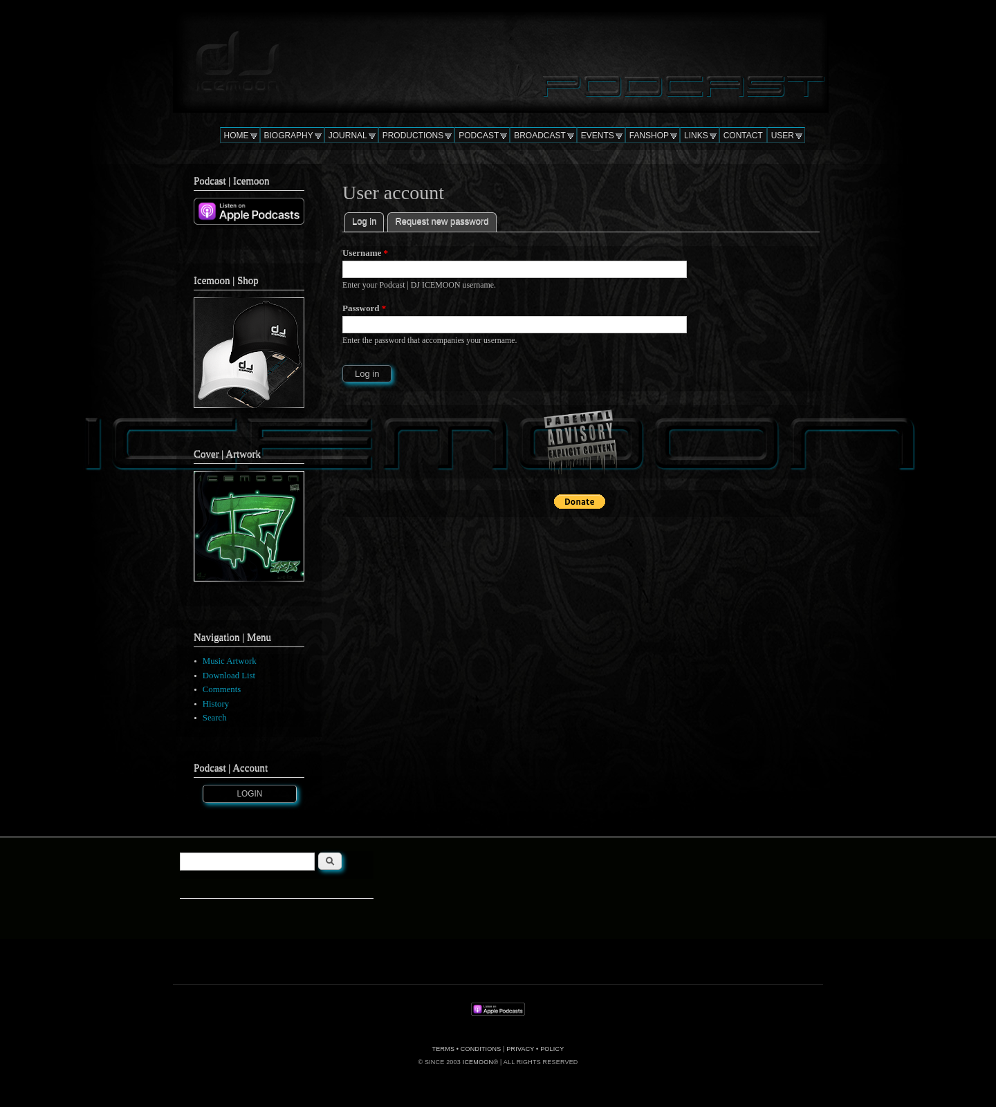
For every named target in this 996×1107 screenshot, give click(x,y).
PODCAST (479, 135)
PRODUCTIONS (413, 135)
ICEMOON (478, 1062)
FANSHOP (649, 135)
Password (364, 308)
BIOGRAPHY (288, 135)
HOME (236, 135)
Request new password (441, 221)
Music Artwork (230, 661)
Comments (222, 689)
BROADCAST (540, 135)
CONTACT (743, 135)
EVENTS (597, 135)
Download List (229, 675)
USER (782, 135)
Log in (368, 219)
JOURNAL (348, 135)
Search (215, 718)
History (216, 704)
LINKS (696, 135)
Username (365, 253)
